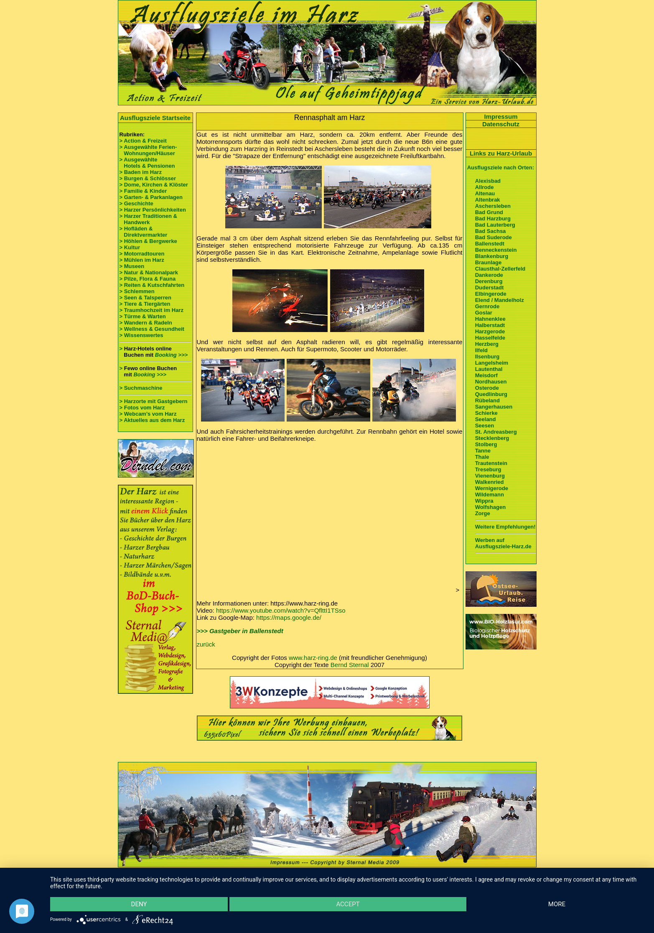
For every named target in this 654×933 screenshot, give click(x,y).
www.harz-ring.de (313, 657)
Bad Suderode (493, 237)
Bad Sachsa (490, 231)
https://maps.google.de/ (288, 617)
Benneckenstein (496, 250)
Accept (347, 904)
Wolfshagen (490, 507)
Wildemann (489, 494)
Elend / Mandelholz (499, 300)
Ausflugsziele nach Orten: (500, 167)
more (556, 904)
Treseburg (488, 469)
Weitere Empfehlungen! (505, 527)
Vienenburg (490, 476)
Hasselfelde (490, 338)
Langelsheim (491, 363)
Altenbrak (487, 200)
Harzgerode (490, 331)
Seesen (484, 425)
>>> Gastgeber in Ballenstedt (240, 630)
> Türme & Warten (143, 316)
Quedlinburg (491, 394)
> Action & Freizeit (143, 141)
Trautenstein (491, 463)
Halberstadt (490, 325)
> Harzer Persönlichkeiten (153, 210)
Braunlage (488, 262)
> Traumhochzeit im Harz (152, 310)
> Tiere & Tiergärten (145, 304)
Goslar (483, 312)
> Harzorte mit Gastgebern (154, 401)
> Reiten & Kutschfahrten (152, 285)
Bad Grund (489, 212)
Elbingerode (490, 294)
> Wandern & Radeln (146, 323)
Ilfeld (481, 350)
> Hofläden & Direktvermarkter (144, 231)
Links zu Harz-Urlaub (501, 153)
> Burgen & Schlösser (148, 178)
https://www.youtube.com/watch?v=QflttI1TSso (281, 610)
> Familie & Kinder (143, 191)
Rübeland (487, 400)
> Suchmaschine (141, 388)
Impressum (500, 116)
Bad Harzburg (493, 218)
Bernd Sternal (350, 664)
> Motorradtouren (142, 254)
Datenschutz (500, 124)
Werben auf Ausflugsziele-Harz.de (503, 543)
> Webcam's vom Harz (148, 414)
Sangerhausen (494, 407)
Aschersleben (493, 206)
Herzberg (487, 344)
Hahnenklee (490, 319)
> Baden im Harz (141, 172)
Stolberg (486, 444)
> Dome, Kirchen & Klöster (154, 184)
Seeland (485, 419)
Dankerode (489, 275)
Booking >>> (171, 355)
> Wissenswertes (141, 335)
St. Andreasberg (496, 432)
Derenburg (489, 281)
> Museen (132, 266)
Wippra (484, 501)
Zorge (482, 513)
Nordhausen (491, 381)
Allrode (484, 187)
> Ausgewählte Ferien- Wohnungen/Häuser (149, 150)
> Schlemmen (137, 291)
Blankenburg (491, 256)
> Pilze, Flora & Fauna (148, 279)
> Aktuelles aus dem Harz (152, 420)
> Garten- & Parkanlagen (151, 197)
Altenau (485, 193)
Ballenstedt (489, 243)
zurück (206, 644)
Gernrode (487, 306)
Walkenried (489, 482)
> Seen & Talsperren (145, 297)
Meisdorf (486, 375)
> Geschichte (136, 203)
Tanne (483, 450)
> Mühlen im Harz (142, 260)
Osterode (487, 388)
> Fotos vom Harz (142, 407)
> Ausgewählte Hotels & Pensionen (147, 162)
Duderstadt (489, 287)
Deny (139, 904)
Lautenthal (489, 369)
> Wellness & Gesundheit (152, 329)
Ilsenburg (487, 356)
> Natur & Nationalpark (149, 272)
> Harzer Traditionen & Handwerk (148, 219)
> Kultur (130, 247)
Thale (482, 457)
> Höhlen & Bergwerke (148, 241)
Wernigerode (491, 488)
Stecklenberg (492, 438)
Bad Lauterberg (495, 225)
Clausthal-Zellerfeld (500, 269)
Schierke (486, 413)
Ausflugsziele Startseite (155, 117)
